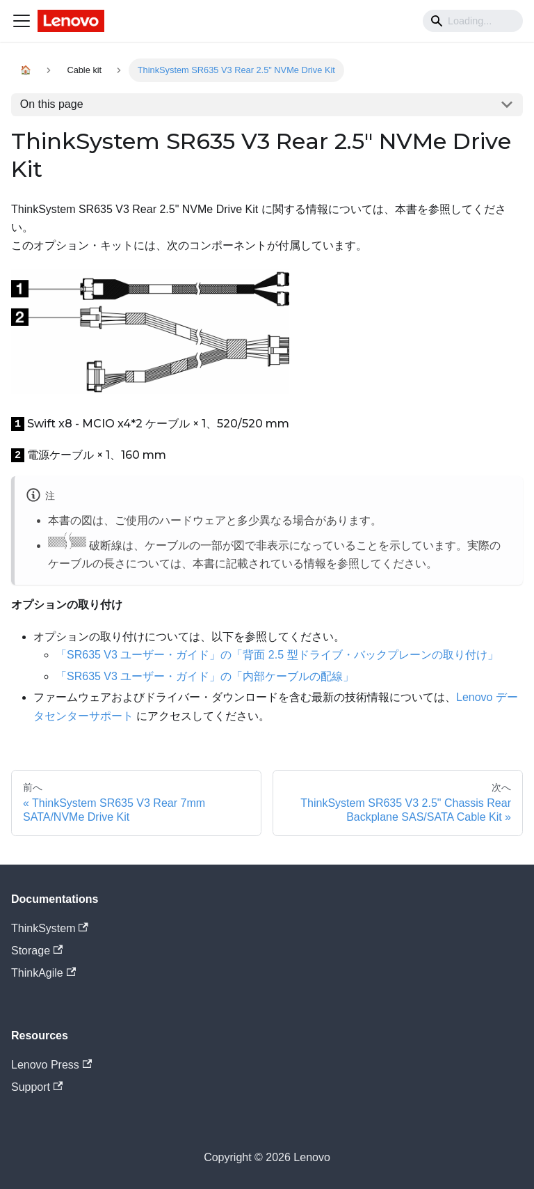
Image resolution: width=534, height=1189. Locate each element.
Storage (37, 950)
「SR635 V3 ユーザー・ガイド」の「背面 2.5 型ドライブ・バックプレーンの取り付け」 (277, 655)
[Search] (473, 21)
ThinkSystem (49, 928)
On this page (51, 104)
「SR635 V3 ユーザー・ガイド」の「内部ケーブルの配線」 (205, 676)
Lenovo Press (51, 1065)
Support (37, 1087)
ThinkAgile (43, 973)
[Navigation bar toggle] (21, 20)
